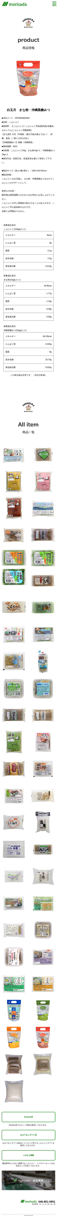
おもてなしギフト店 (28, 1135)
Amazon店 (28, 1117)
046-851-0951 (46, 1201)
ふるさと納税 (28, 1155)
